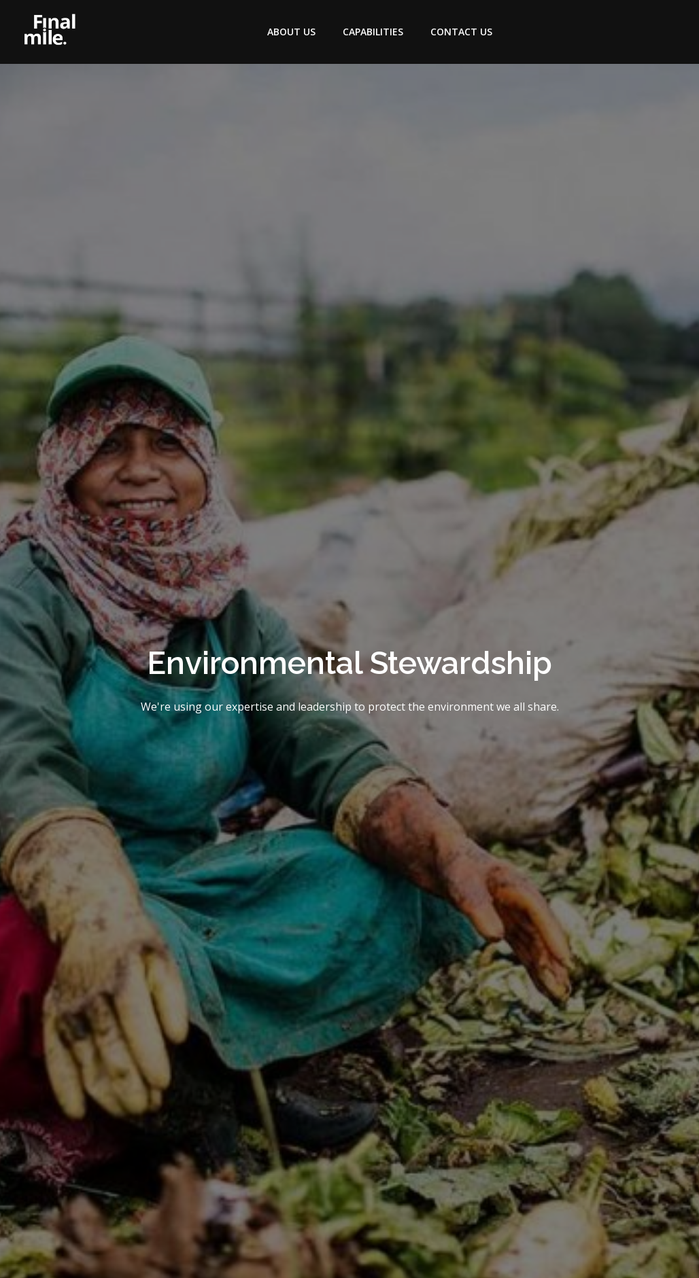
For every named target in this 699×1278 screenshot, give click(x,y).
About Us (291, 31)
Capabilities (373, 31)
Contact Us (461, 31)
